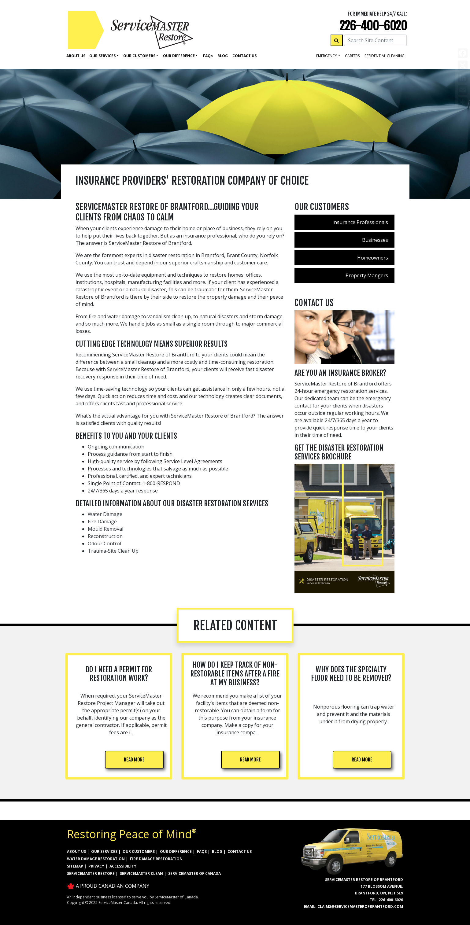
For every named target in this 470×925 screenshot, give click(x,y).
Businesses (375, 240)
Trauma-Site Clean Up (113, 550)
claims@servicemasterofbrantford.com (360, 906)
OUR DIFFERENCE (176, 851)
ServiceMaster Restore (91, 873)
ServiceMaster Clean (141, 873)
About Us (75, 55)
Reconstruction (105, 536)
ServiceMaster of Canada (194, 873)
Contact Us (244, 55)
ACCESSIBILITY (122, 866)
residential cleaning (385, 55)
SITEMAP (75, 866)
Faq (208, 55)
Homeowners (372, 257)
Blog (222, 55)
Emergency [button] (326, 55)
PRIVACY (96, 866)
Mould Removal (105, 528)
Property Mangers (367, 275)
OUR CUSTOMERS (139, 851)
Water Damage (105, 514)
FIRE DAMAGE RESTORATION (156, 858)
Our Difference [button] (179, 55)
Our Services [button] (102, 55)
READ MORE (134, 760)
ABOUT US (76, 851)
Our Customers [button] (139, 55)
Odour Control (104, 543)
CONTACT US (240, 851)
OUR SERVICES (104, 851)
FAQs (202, 851)
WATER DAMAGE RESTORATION (96, 858)
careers (352, 55)
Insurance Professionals (360, 222)
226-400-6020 (373, 26)
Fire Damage (102, 521)
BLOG (217, 851)
